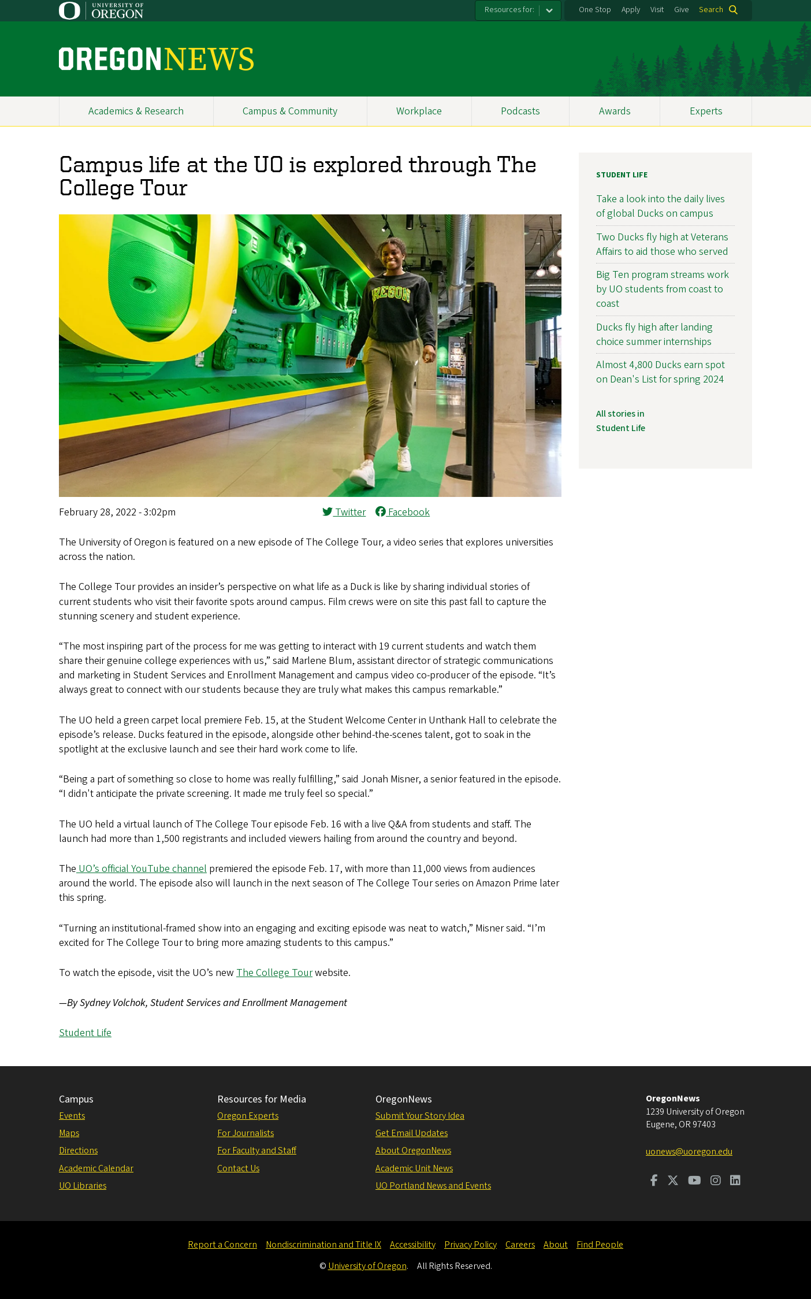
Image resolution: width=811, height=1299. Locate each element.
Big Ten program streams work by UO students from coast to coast (662, 289)
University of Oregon (367, 1266)
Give (681, 10)
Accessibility (413, 1244)
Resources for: (509, 10)
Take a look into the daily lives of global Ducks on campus (660, 206)
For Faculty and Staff (256, 1150)
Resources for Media (261, 1099)
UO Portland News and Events (433, 1185)
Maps (69, 1133)
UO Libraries (82, 1185)
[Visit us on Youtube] (694, 1181)
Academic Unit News (414, 1168)
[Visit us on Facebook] (654, 1181)
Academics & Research (136, 111)
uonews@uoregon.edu (689, 1151)
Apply (631, 10)
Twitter (344, 512)
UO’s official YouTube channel (143, 869)
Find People (599, 1244)
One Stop (595, 10)
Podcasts (520, 111)
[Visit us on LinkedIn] (735, 1181)
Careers (520, 1244)
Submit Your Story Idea (419, 1115)
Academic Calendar (96, 1168)
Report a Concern (222, 1244)
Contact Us (238, 1168)
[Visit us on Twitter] (673, 1181)
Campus (76, 1099)
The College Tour (274, 973)
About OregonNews (413, 1150)
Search (711, 10)
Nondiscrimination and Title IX (323, 1244)
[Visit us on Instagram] (716, 1181)
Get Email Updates (411, 1133)
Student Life (85, 1033)
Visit (657, 10)
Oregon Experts (247, 1115)
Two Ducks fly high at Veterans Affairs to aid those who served (662, 244)
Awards (615, 111)
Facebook (402, 512)
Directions (78, 1150)
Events (72, 1115)
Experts (706, 111)
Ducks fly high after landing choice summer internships (654, 334)
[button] (310, 494)
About (556, 1244)
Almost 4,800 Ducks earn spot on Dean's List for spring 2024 (660, 372)
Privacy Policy (470, 1244)
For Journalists (245, 1133)
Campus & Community (290, 111)
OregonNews (403, 1099)
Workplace (419, 111)
